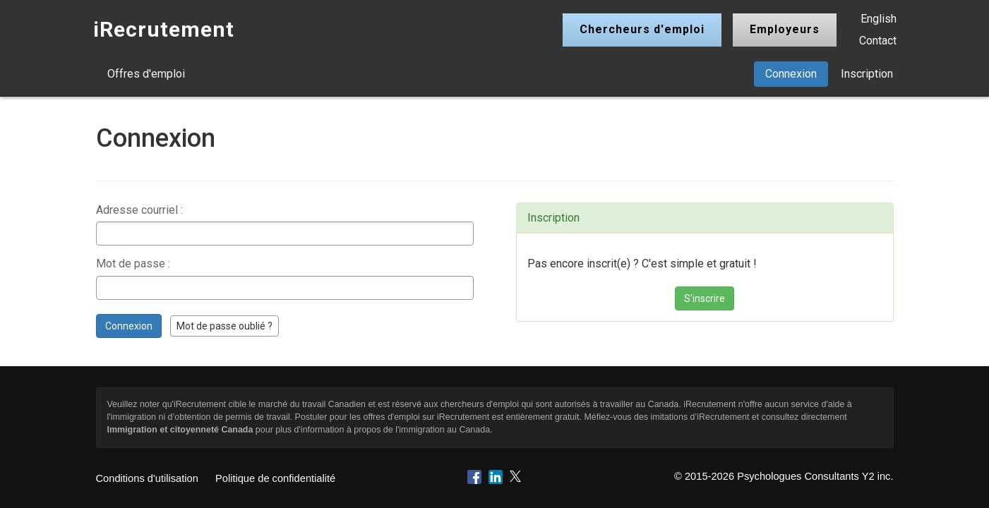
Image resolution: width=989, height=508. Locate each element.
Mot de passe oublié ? (224, 326)
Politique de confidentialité (275, 478)
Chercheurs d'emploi (642, 29)
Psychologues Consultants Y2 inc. (815, 476)
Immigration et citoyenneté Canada (180, 430)
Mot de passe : (133, 263)
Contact (878, 40)
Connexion (791, 73)
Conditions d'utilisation (147, 478)
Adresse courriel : (139, 210)
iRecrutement (163, 29)
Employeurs (785, 29)
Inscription (867, 73)
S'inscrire (704, 298)
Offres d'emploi (146, 73)
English (879, 18)
